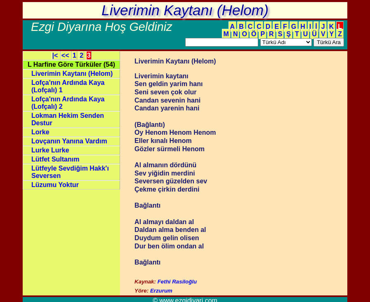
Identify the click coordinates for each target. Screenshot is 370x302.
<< (66, 55)
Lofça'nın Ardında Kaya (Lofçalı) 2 (67, 103)
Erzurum (161, 291)
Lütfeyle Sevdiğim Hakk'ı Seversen (70, 172)
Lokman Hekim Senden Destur (67, 119)
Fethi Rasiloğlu (177, 282)
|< (56, 55)
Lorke (40, 132)
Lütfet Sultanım (55, 159)
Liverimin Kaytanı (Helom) (72, 73)
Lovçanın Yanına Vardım (69, 141)
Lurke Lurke (50, 150)
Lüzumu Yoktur (55, 184)
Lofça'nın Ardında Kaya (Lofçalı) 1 (67, 86)
